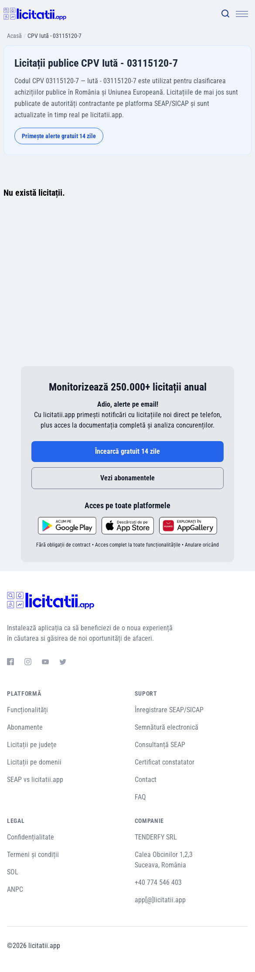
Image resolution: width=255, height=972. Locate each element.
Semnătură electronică (166, 727)
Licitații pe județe (32, 745)
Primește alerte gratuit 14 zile (59, 136)
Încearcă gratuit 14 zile (127, 451)
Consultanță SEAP (160, 745)
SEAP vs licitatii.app (35, 779)
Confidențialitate (30, 837)
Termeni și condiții (33, 854)
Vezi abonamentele (127, 478)
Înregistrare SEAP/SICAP (169, 710)
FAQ (140, 797)
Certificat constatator (164, 762)
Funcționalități (27, 710)
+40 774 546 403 (158, 882)
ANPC (15, 889)
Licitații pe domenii (34, 762)
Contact (145, 779)
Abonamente (25, 727)
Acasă (14, 35)
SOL (12, 872)
